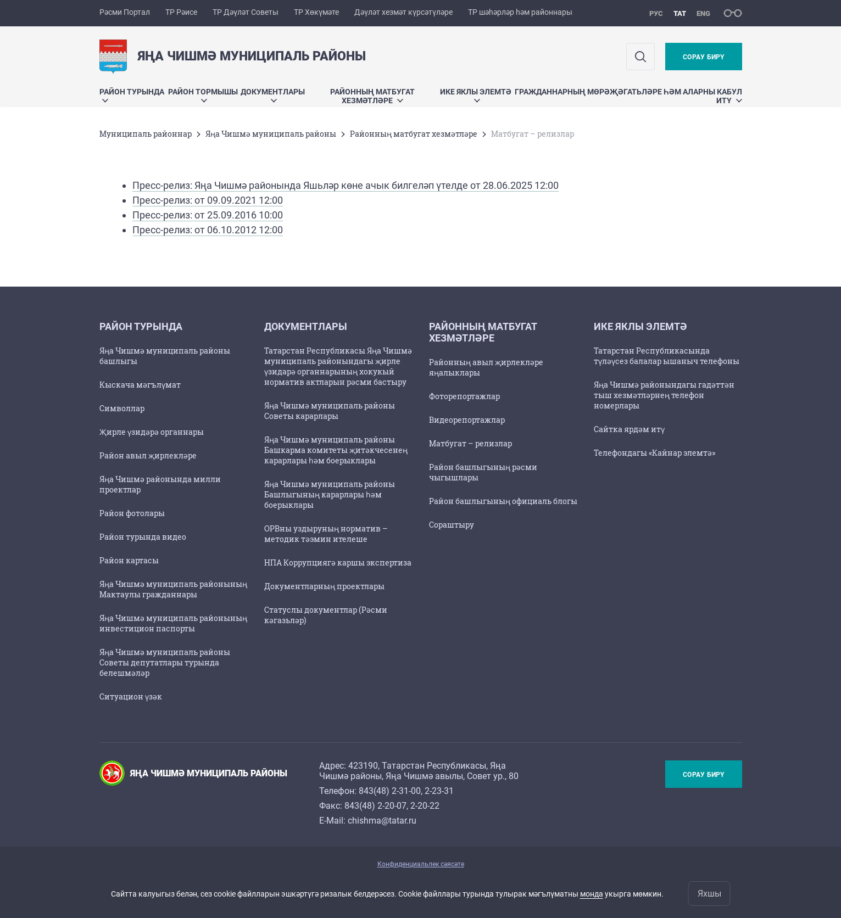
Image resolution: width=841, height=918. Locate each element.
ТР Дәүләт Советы (246, 12)
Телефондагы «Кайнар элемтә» (654, 452)
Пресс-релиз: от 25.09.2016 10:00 (207, 215)
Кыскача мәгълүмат (140, 384)
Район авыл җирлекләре (148, 455)
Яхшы (709, 893)
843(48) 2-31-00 (390, 791)
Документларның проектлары (324, 586)
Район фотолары (132, 513)
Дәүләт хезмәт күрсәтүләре (403, 12)
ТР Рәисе (181, 12)
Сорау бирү (703, 57)
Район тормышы (203, 94)
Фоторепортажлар (464, 396)
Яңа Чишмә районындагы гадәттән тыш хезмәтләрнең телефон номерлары (664, 395)
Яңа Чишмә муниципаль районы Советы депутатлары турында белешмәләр (164, 662)
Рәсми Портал (124, 12)
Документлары (273, 94)
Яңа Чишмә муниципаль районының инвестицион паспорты (173, 623)
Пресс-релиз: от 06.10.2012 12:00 (207, 230)
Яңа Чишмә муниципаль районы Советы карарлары (329, 410)
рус (656, 13)
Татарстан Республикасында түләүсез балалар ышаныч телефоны (666, 355)
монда (591, 893)
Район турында (131, 94)
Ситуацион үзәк (130, 696)
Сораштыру (451, 524)
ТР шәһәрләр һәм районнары (520, 12)
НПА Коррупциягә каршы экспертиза (337, 562)
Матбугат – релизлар (470, 443)
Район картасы (129, 560)
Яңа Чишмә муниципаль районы (270, 133)
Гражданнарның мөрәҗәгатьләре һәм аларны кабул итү (628, 96)
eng (703, 13)
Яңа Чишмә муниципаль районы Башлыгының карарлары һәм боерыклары (329, 494)
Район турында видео (142, 536)
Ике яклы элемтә (475, 94)
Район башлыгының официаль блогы (503, 501)
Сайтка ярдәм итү (629, 429)
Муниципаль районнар (145, 133)
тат (679, 13)
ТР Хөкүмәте (316, 12)
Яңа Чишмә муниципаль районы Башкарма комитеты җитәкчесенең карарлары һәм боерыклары (336, 450)
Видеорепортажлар (467, 420)
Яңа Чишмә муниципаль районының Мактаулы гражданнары (173, 589)
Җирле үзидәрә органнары (151, 432)
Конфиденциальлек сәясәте (420, 864)
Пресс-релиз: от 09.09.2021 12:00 (207, 200)
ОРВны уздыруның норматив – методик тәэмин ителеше (326, 533)
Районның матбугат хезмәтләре (372, 96)
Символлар (121, 408)
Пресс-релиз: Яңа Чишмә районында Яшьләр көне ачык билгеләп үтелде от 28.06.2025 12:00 (345, 185)
